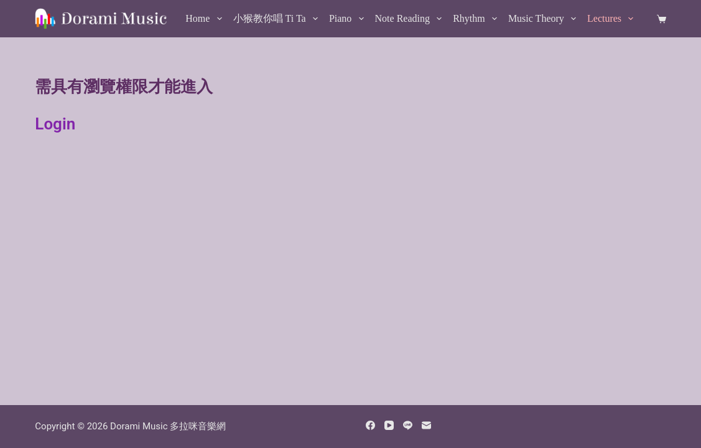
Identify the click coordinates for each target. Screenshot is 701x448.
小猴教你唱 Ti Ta (278, 18)
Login (55, 123)
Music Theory (544, 18)
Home (205, 18)
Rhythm (477, 18)
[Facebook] (370, 425)
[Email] (426, 425)
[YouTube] (389, 425)
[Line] (407, 425)
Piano (349, 18)
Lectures (612, 18)
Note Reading (411, 18)
